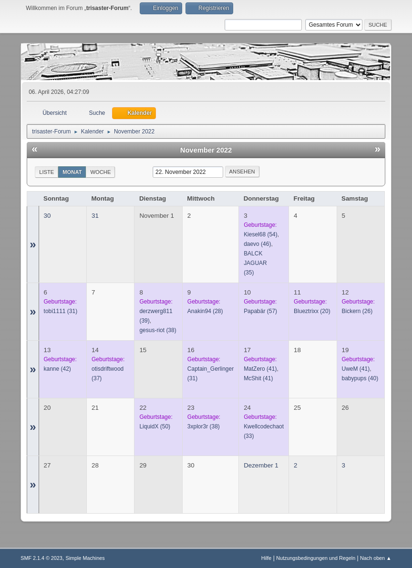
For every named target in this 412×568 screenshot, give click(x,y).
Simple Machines (85, 558)
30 (47, 215)
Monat (72, 172)
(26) (357, 311)
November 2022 (206, 150)
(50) (154, 426)
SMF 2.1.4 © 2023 (41, 558)
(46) (257, 244)
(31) (61, 311)
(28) (205, 311)
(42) (57, 368)
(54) (261, 234)
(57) (260, 311)
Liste (46, 172)
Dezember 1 (261, 465)
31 (95, 215)
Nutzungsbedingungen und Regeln (315, 558)
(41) (260, 368)
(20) (312, 311)
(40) (360, 378)
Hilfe (266, 558)
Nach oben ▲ (375, 558)
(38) (157, 330)
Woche (100, 172)
